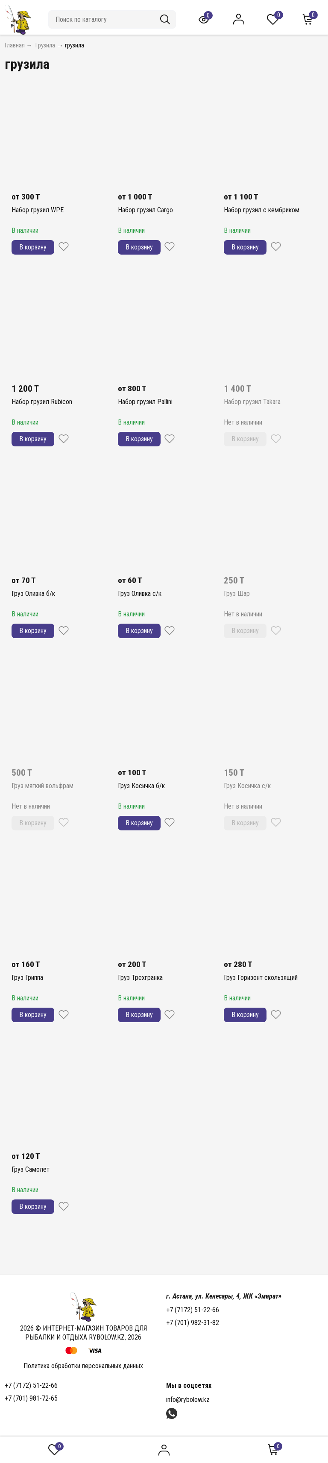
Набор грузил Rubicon (42, 402)
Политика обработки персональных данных (83, 1366)
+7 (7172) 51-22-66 (192, 1310)
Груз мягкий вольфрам (42, 786)
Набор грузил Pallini (145, 402)
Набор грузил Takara (252, 402)
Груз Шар (237, 593)
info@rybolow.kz (188, 1400)
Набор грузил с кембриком (261, 210)
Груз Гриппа (27, 977)
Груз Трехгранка (140, 977)
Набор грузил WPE (38, 210)
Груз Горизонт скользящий (261, 977)
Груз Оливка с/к (139, 593)
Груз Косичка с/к (247, 786)
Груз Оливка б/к (33, 593)
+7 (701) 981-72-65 (31, 1398)
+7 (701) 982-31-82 (192, 1323)
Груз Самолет (31, 1169)
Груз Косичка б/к (141, 786)
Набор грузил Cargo (145, 210)
